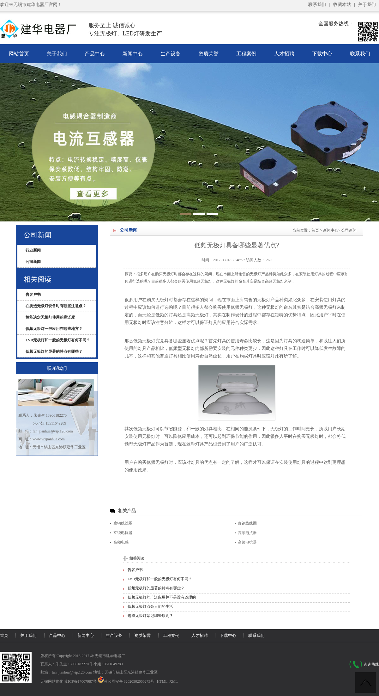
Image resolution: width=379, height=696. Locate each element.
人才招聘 (284, 53)
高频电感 (121, 542)
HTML (162, 681)
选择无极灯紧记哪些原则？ (150, 615)
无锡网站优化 (51, 681)
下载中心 (322, 53)
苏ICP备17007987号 (80, 681)
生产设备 (170, 53)
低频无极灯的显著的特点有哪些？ (156, 588)
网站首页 (19, 53)
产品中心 (95, 53)
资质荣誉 (208, 53)
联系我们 (317, 4)
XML (173, 681)
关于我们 (367, 4)
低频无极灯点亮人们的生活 (150, 606)
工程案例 (246, 53)
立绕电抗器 (122, 533)
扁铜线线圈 (122, 523)
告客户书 (135, 570)
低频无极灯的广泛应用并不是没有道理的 (162, 597)
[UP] (365, 682)
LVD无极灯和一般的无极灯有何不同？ (160, 579)
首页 (315, 230)
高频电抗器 (247, 533)
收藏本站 (342, 4)
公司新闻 (349, 230)
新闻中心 (133, 53)
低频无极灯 (144, 341)
